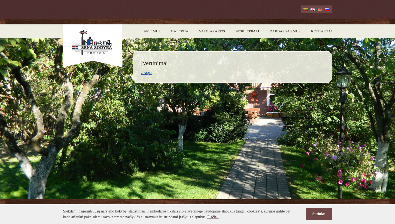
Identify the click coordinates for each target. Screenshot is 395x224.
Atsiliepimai (247, 31)
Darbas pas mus (285, 31)
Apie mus (151, 31)
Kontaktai (321, 31)
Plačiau (213, 217)
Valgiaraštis (212, 31)
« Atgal (146, 73)
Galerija (179, 31)
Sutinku (318, 214)
